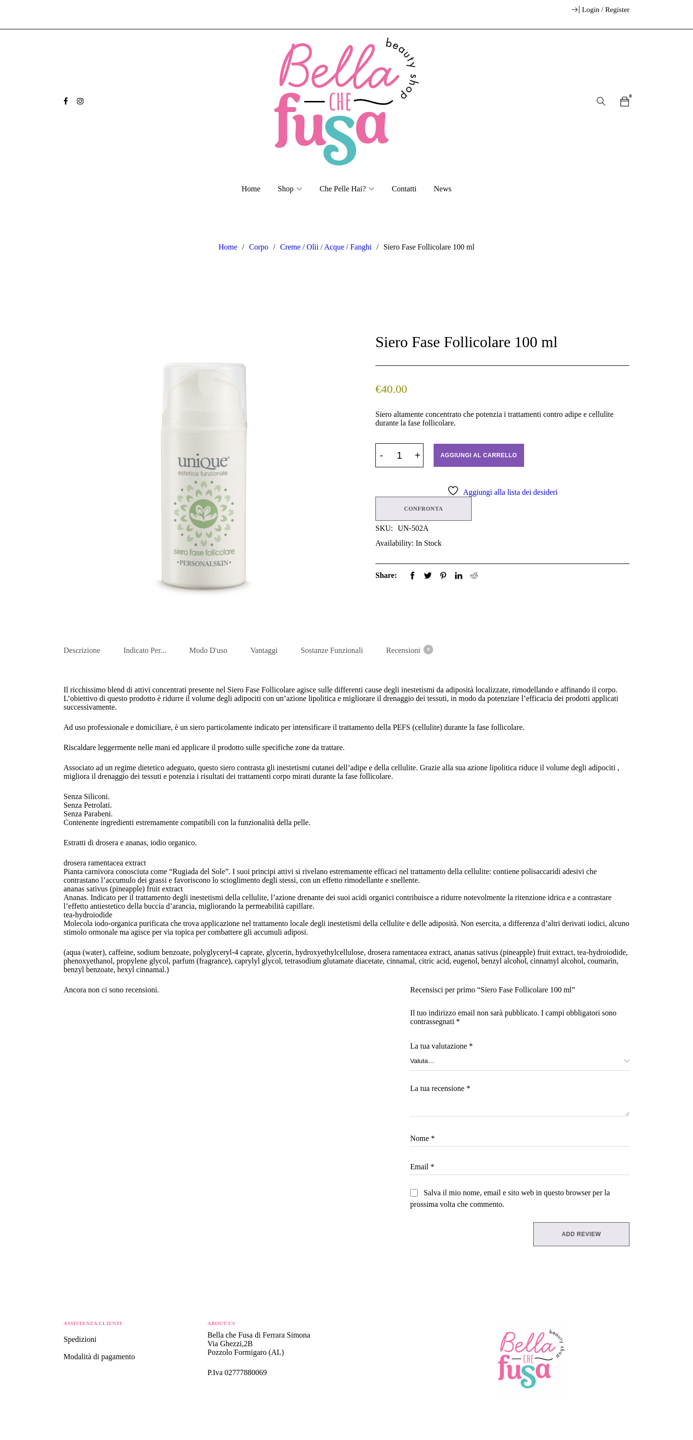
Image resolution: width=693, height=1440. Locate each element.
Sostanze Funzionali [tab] (332, 650)
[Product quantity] (399, 455)
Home (227, 247)
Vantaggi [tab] (264, 650)
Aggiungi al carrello (481, 455)
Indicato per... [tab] (144, 650)
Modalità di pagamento (99, 1358)
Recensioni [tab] (409, 649)
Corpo (259, 247)
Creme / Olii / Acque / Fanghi (326, 247)
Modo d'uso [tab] (208, 650)
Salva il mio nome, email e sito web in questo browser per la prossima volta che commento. (510, 1200)
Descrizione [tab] (82, 650)
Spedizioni (81, 1341)
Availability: (394, 542)
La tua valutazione (441, 1048)
